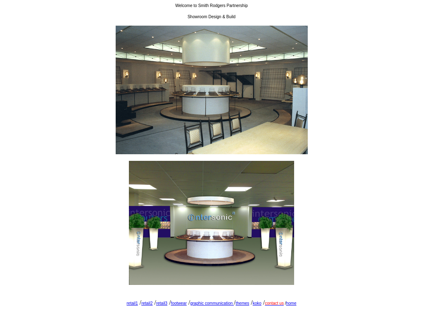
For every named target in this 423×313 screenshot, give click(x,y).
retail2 (146, 303)
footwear (179, 303)
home (291, 303)
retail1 (132, 303)
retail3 (161, 303)
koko (257, 303)
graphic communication (212, 303)
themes (242, 303)
